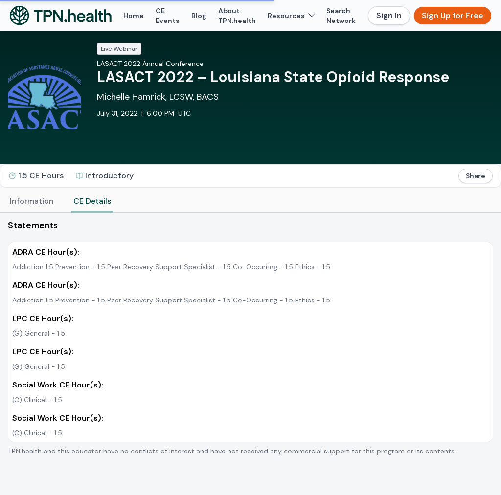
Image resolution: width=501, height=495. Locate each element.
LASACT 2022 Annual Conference (150, 63)
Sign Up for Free (452, 15)
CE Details (92, 201)
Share (475, 176)
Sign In (389, 15)
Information (32, 201)
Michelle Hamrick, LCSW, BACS (158, 97)
